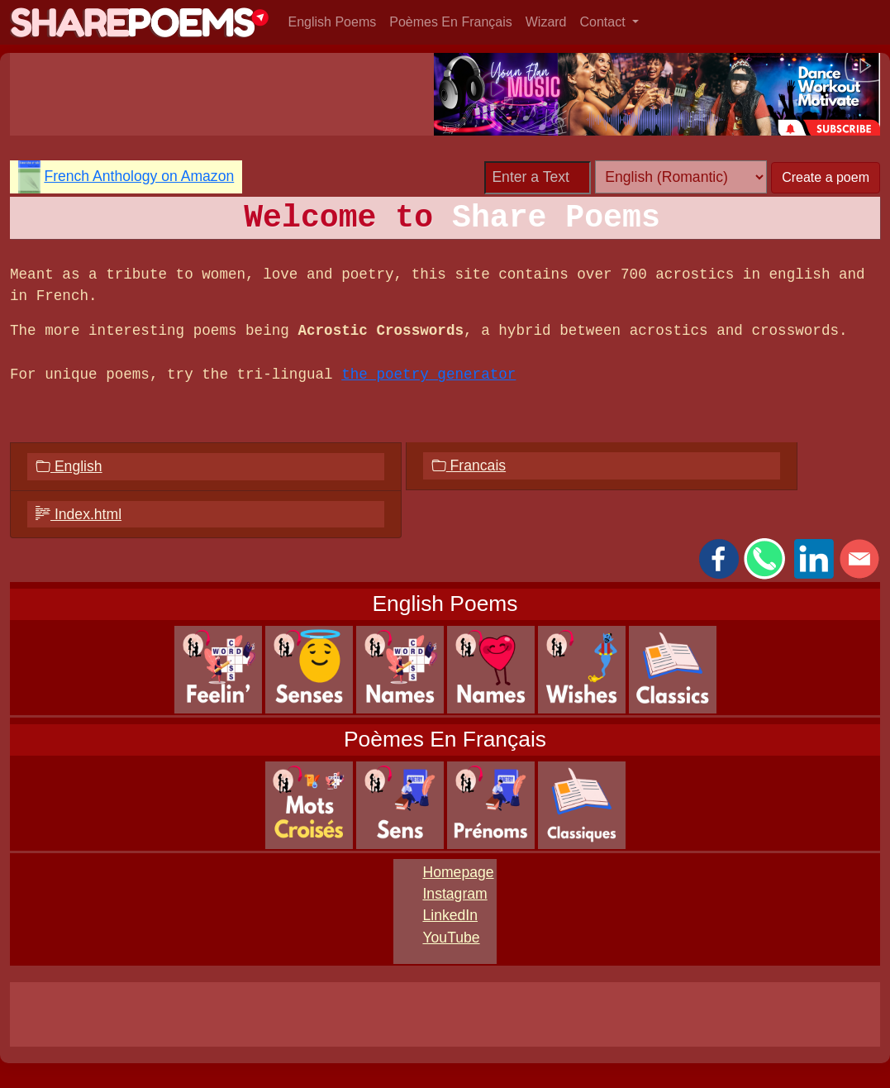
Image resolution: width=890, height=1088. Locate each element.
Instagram (454, 893)
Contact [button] (605, 22)
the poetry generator (428, 374)
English (69, 466)
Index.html (78, 514)
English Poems (332, 22)
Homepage (457, 872)
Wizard (546, 22)
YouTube (450, 937)
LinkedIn (450, 915)
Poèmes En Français (450, 22)
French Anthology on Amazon (139, 176)
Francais (468, 465)
